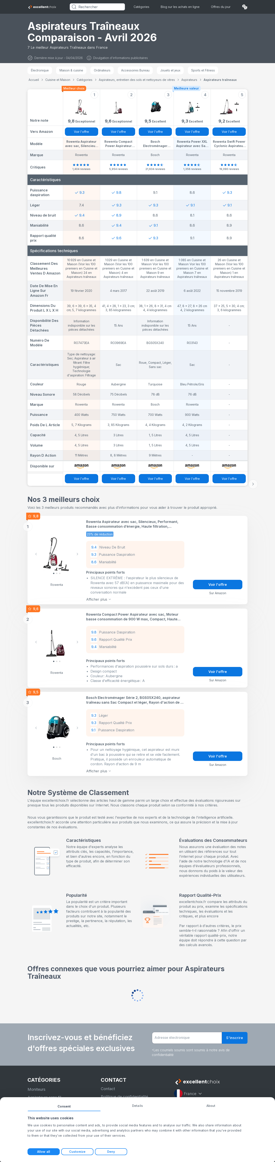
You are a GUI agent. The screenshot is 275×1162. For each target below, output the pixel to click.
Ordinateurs (102, 70)
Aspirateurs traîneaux (220, 80)
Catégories (141, 7)
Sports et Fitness (203, 70)
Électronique (40, 70)
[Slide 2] (59, 573)
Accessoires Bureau (135, 70)
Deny (111, 1151)
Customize (77, 1151)
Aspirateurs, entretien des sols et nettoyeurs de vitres (137, 80)
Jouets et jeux (170, 70)
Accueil (34, 80)
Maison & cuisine (71, 70)
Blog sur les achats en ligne (180, 7)
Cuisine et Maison (57, 80)
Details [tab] (137, 1105)
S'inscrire (234, 1038)
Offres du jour (221, 7)
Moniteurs (36, 1089)
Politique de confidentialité (124, 1096)
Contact (108, 1088)
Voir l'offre (81, 131)
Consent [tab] (64, 1106)
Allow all (43, 1151)
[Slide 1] (56, 573)
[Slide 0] (53, 573)
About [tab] (210, 1105)
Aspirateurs (189, 80)
